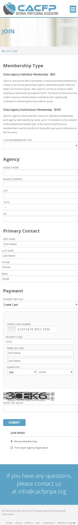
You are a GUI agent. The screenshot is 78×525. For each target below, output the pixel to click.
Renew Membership (24, 441)
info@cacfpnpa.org (42, 491)
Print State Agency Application (29, 448)
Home (6, 51)
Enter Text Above (13, 403)
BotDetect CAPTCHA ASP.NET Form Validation (27, 400)
